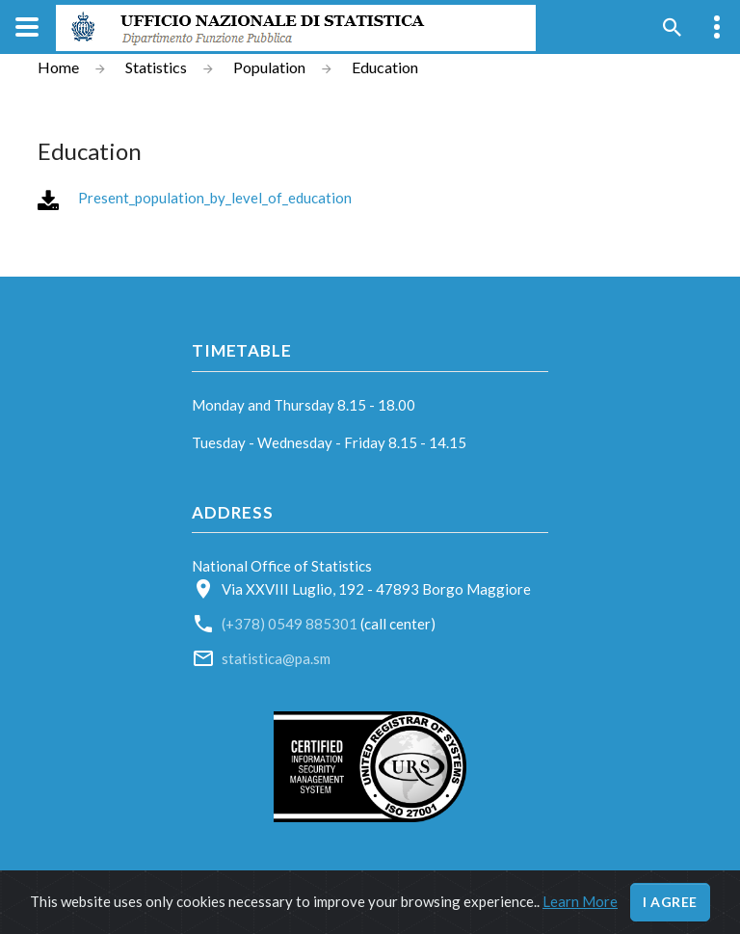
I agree (670, 902)
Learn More (580, 901)
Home (58, 67)
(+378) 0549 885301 (291, 623)
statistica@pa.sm (276, 658)
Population (269, 67)
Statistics (156, 67)
